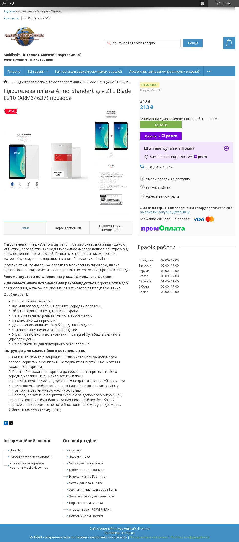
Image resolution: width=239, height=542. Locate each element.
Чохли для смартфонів (86, 463)
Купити (161, 124)
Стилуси (75, 450)
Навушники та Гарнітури (88, 476)
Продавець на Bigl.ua (119, 533)
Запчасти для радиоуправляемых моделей (88, 71)
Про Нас (16, 450)
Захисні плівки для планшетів (92, 496)
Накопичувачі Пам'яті (86, 516)
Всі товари (36, 71)
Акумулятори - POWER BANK (90, 509)
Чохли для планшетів (85, 483)
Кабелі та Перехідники (86, 470)
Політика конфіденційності (190, 537)
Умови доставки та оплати (30, 457)
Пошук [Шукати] (193, 43)
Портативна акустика (86, 502)
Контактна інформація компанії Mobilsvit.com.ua (29, 465)
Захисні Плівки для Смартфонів (93, 489)
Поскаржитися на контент (149, 537)
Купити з (161, 136)
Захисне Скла (79, 457)
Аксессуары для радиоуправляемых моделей (164, 71)
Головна (13, 71)
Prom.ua (144, 528)
